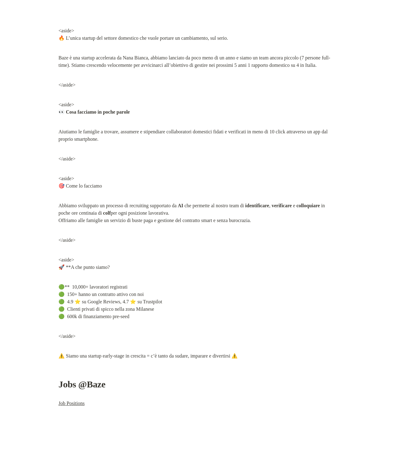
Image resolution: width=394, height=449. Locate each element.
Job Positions (71, 403)
